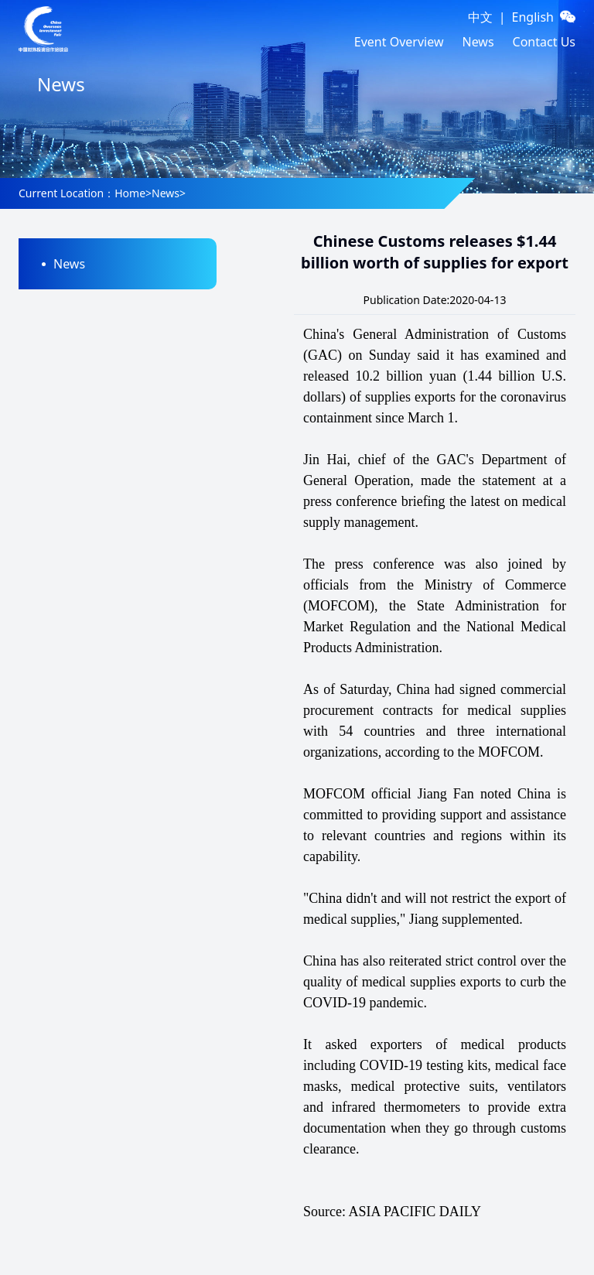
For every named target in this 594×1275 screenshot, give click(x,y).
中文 (480, 17)
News (477, 41)
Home (129, 193)
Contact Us (544, 41)
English (533, 17)
